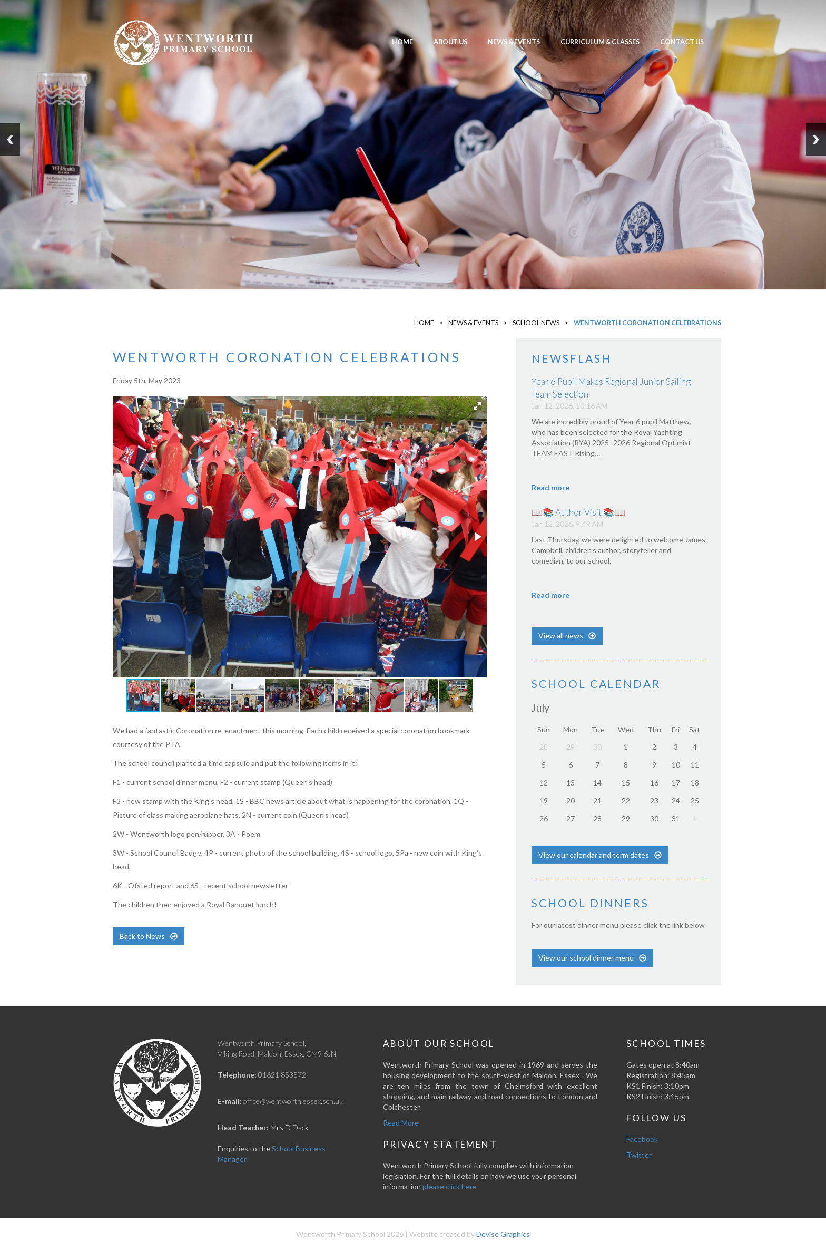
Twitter (639, 1154)
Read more (550, 487)
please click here (449, 1186)
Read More (401, 1122)
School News (536, 323)
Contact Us (682, 42)
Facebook (642, 1139)
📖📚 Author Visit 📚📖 (578, 512)
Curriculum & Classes (600, 42)
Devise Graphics (503, 1233)
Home (402, 42)
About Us (450, 42)
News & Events (514, 42)
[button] (477, 406)
